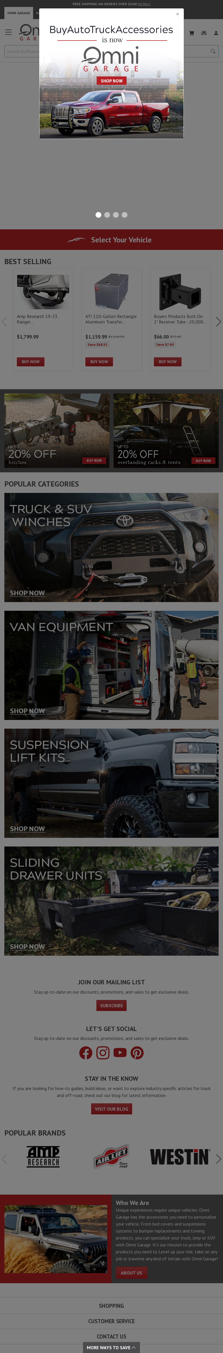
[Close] (111, 13)
